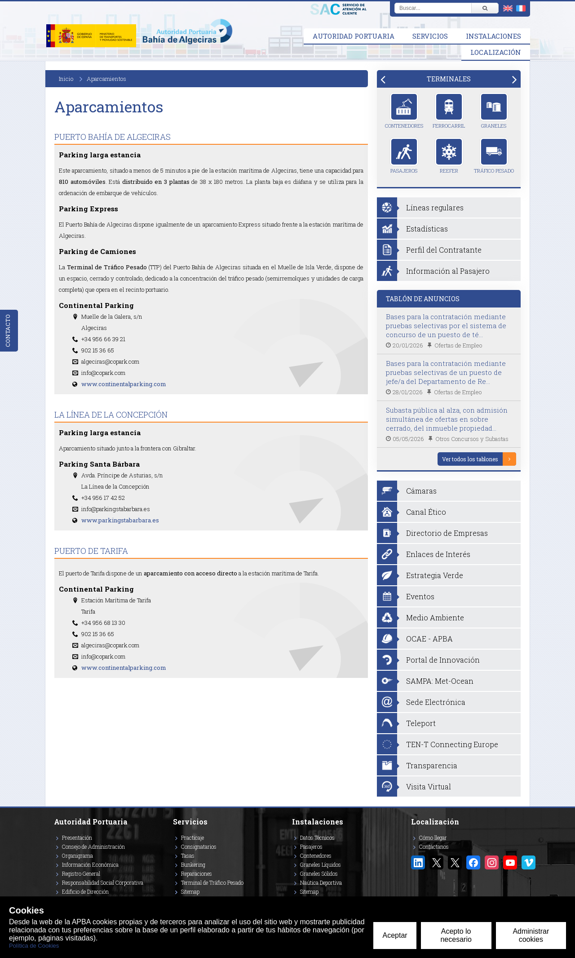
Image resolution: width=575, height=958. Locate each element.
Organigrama (77, 855)
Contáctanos (434, 846)
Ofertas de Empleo (458, 345)
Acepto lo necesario (455, 935)
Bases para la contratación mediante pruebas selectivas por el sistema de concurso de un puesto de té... (446, 325)
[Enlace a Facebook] (473, 862)
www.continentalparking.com (123, 384)
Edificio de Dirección (85, 891)
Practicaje (192, 837)
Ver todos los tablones (470, 459)
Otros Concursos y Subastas (472, 439)
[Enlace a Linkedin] (418, 862)
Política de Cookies (34, 945)
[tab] (448, 79)
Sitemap (190, 891)
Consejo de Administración (93, 846)
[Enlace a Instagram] (492, 862)
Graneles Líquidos (320, 864)
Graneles (494, 110)
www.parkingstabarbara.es (120, 520)
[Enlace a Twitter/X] (436, 862)
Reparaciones (196, 873)
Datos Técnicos (317, 837)
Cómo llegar (433, 837)
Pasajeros (404, 155)
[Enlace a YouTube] (510, 862)
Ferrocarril (449, 110)
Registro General (81, 873)
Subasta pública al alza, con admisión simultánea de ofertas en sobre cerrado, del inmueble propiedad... (447, 418)
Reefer (449, 155)
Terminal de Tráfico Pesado (212, 882)
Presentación (77, 837)
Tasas (188, 855)
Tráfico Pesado (494, 155)
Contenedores (404, 110)
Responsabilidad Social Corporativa (102, 882)
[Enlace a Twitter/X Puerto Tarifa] (455, 862)
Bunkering (193, 864)
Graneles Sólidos (319, 873)
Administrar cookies (531, 935)
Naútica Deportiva (321, 882)
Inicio (66, 79)
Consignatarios (199, 846)
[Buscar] (484, 8)
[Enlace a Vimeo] (528, 862)
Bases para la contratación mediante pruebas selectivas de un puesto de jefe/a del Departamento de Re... (446, 372)
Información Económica (90, 864)
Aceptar (394, 935)
